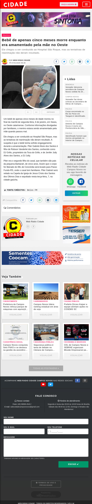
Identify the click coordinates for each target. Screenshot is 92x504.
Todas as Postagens (46, 368)
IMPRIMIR (51, 112)
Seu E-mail (9, 427)
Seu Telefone (54, 427)
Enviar (73, 464)
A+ (36, 112)
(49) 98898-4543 (24, 404)
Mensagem (9, 437)
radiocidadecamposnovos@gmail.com (24, 407)
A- (28, 112)
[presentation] (22, 466)
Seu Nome (9, 417)
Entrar (76, 193)
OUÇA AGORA (69, 4)
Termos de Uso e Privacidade (46, 484)
